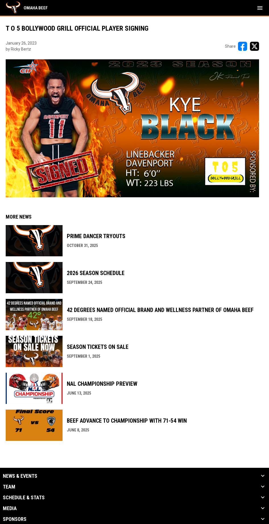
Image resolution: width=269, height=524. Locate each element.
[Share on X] (254, 46)
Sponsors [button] (14, 519)
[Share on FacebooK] (242, 46)
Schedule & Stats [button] (24, 497)
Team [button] (9, 486)
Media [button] (10, 508)
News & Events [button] (20, 476)
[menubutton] (259, 8)
